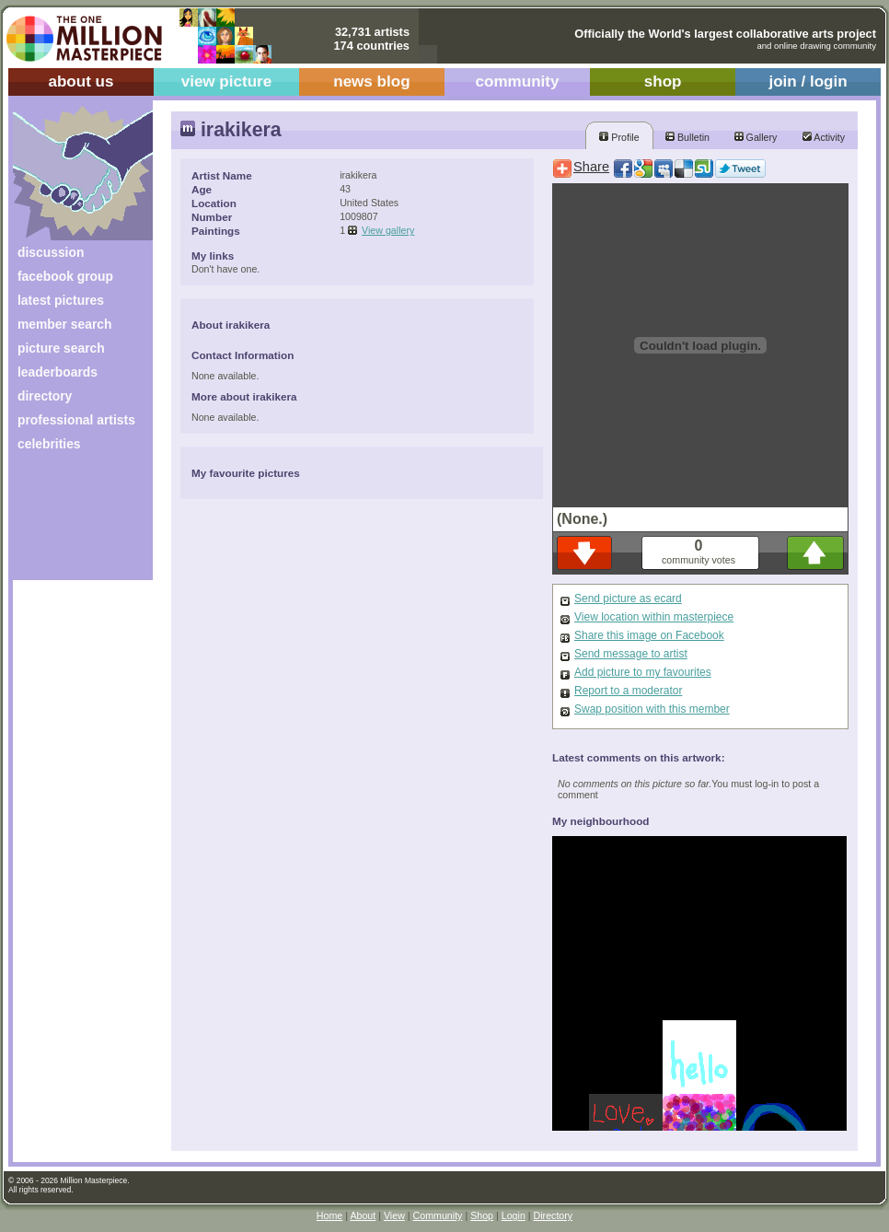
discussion (50, 252)
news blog (371, 81)
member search (64, 324)
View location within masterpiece (653, 616)
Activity (823, 137)
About (362, 1215)
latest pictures (60, 300)
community (518, 81)
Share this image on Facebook (649, 635)
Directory (553, 1215)
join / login (807, 81)
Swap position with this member (652, 709)
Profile (619, 137)
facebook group (65, 276)
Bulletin (687, 137)
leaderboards (57, 372)
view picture (226, 81)
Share (591, 166)
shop (663, 81)
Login (513, 1215)
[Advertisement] (70, 522)
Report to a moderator (628, 690)
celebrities (49, 443)
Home (329, 1215)
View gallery (388, 230)
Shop (481, 1215)
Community (438, 1215)
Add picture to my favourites (642, 672)
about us (80, 81)
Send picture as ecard (628, 598)
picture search (61, 348)
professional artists (76, 420)
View (394, 1215)
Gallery (756, 137)
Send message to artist (630, 653)
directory (44, 396)
